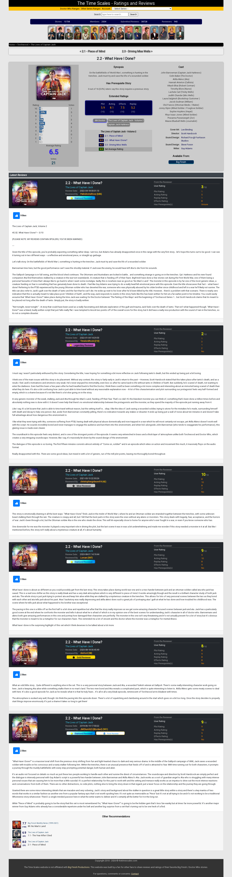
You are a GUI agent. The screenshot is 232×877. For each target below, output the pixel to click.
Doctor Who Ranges (70, 8)
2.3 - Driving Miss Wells (116, 144)
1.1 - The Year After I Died (40, 835)
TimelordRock (89, 341)
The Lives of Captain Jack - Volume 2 (126, 120)
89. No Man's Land (37, 826)
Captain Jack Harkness (119, 124)
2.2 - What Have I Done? (116, 140)
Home (12, 44)
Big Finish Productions (79, 867)
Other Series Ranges (90, 8)
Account (106, 8)
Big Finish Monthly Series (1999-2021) (43, 823)
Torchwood (22, 44)
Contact (135, 873)
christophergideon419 (93, 481)
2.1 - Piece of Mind (114, 136)
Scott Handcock (189, 133)
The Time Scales (93, 3)
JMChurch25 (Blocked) (94, 729)
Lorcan (86, 557)
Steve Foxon (187, 144)
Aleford (86, 653)
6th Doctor (100, 120)
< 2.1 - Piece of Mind (92, 51)
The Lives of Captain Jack (43, 44)
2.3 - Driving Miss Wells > (137, 51)
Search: (97, 14)
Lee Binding (187, 129)
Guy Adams (186, 148)
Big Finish (181, 162)
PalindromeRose (91, 194)
